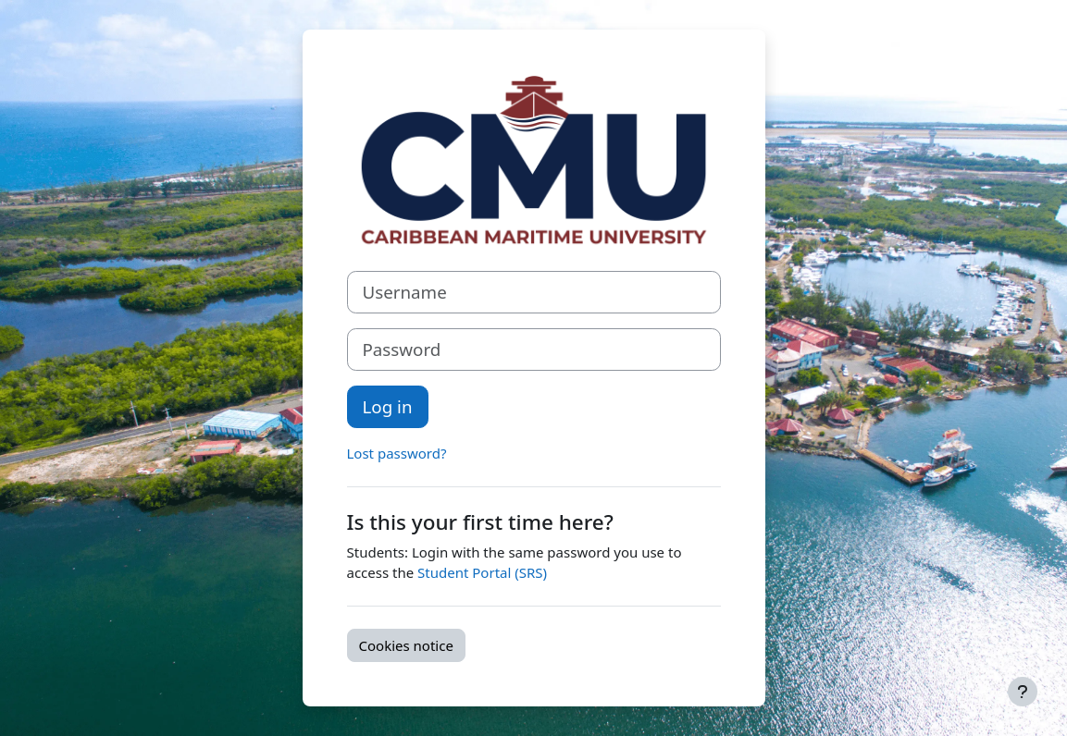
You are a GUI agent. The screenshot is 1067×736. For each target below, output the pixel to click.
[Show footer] (1022, 691)
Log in (388, 406)
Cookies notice (406, 645)
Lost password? (397, 453)
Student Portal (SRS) (482, 572)
